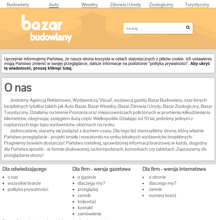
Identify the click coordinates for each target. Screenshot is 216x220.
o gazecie (87, 177)
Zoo (161, 4)
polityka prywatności (28, 189)
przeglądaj (88, 189)
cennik (84, 195)
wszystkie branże (24, 183)
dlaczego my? (91, 183)
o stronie (157, 177)
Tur (197, 4)
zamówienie (89, 214)
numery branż (162, 195)
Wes (89, 4)
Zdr (125, 4)
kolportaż (87, 201)
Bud (18, 4)
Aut (54, 4)
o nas (13, 177)
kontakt (85, 208)
